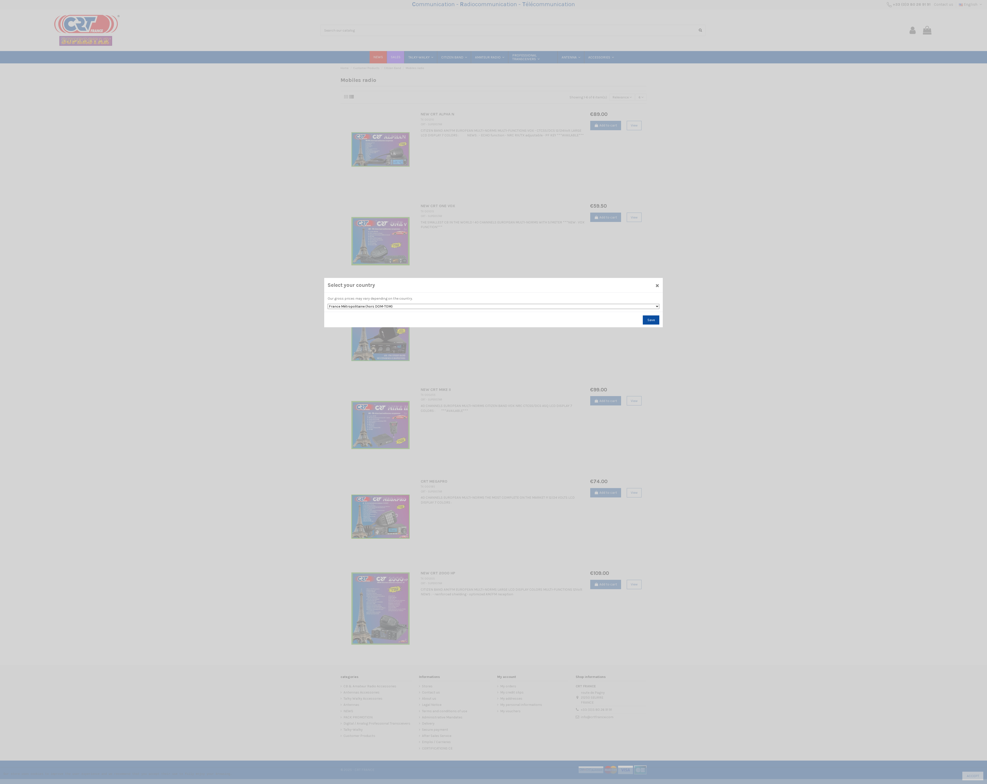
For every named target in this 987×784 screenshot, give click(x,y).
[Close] (657, 285)
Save (651, 320)
